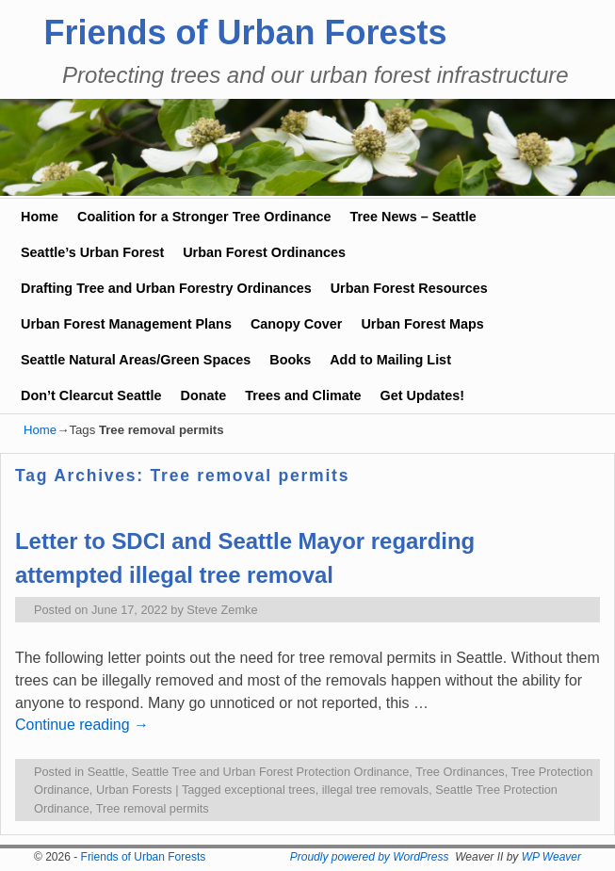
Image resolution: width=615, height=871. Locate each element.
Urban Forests (134, 789)
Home (39, 216)
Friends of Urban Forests (245, 32)
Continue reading (82, 725)
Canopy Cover (297, 323)
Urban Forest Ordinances (264, 252)
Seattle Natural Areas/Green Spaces (136, 359)
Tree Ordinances (460, 772)
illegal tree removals (375, 789)
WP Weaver (551, 856)
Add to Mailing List (390, 359)
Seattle (106, 772)
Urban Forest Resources (409, 288)
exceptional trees (269, 789)
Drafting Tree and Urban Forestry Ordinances (166, 288)
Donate (204, 395)
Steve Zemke (221, 610)
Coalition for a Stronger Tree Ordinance (204, 216)
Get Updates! (422, 395)
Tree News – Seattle (412, 216)
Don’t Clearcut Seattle (91, 395)
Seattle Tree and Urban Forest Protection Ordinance (271, 772)
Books (290, 359)
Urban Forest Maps (422, 323)
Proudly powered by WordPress (369, 856)
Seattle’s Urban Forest (92, 252)
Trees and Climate (303, 395)
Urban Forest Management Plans (126, 323)
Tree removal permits (152, 808)
